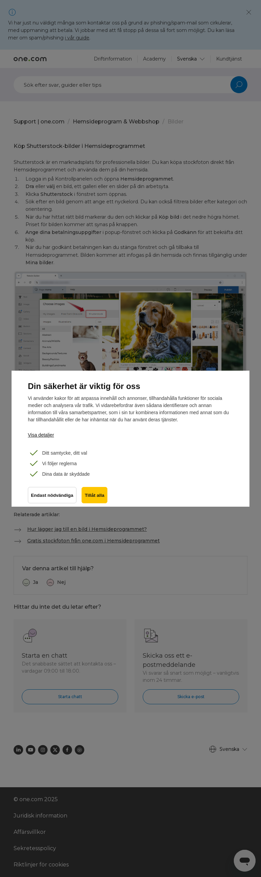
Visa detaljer (41, 435)
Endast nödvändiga (52, 495)
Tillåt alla (95, 495)
